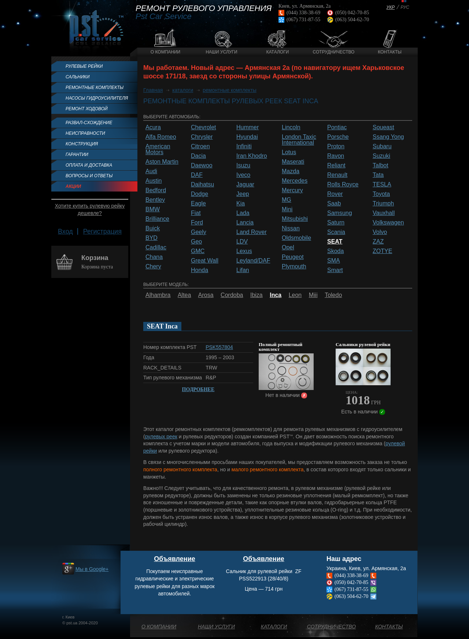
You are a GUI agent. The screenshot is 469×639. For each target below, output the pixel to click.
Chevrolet (203, 127)
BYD (151, 238)
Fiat (196, 213)
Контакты (390, 52)
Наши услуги (221, 52)
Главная (153, 90)
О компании (165, 52)
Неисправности (85, 133)
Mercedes (294, 181)
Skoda (335, 251)
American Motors (157, 149)
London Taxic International (299, 140)
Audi (151, 171)
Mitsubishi (295, 219)
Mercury (292, 190)
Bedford (155, 190)
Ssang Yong (388, 137)
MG (286, 200)
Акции (73, 186)
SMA (333, 261)
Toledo (333, 295)
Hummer (247, 127)
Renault (337, 175)
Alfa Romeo (160, 137)
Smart (335, 270)
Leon (295, 295)
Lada (243, 213)
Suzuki (381, 156)
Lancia (245, 223)
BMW (152, 209)
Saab (334, 204)
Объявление (174, 558)
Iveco (243, 175)
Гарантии (77, 154)
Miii (313, 295)
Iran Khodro (251, 156)
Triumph (383, 204)
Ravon (335, 156)
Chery (153, 267)
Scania (336, 232)
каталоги (182, 90)
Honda (199, 270)
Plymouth (294, 267)
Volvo (380, 232)
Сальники (77, 76)
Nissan (291, 228)
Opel (288, 247)
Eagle (198, 204)
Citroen (200, 146)
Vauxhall (384, 213)
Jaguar (245, 184)
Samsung (339, 213)
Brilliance (157, 219)
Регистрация (102, 231)
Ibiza (256, 295)
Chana (154, 257)
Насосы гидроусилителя (97, 98)
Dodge (199, 194)
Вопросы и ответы (89, 175)
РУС (404, 7)
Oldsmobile (296, 238)
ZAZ (378, 242)
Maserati (293, 162)
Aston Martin (161, 162)
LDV (242, 242)
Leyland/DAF (253, 261)
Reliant (336, 165)
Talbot (380, 165)
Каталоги (277, 52)
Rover (335, 194)
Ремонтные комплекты (94, 87)
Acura (153, 127)
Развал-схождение (89, 122)
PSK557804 (219, 347)
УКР (391, 7)
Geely (198, 232)
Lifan (242, 270)
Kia (240, 204)
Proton (335, 146)
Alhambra (157, 295)
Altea (184, 295)
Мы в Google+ (91, 569)
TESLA (382, 184)
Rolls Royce (342, 184)
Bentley (155, 200)
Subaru (382, 146)
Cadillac (155, 247)
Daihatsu (202, 184)
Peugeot (293, 257)
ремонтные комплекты (229, 90)
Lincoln (291, 127)
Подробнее (198, 389)
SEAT (334, 242)
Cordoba (232, 295)
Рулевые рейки (84, 66)
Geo (196, 242)
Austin (153, 181)
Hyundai (247, 137)
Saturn (335, 223)
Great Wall (204, 261)
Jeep (242, 194)
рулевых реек (161, 436)
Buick (152, 228)
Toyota (381, 194)
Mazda (290, 171)
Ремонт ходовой (87, 108)
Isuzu (243, 165)
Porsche (338, 137)
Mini (287, 209)
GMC (197, 251)
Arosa (206, 295)
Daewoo (202, 165)
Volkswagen (388, 223)
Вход (65, 231)
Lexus (244, 251)
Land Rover (251, 232)
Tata (378, 175)
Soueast (383, 127)
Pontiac (337, 127)
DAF (197, 175)
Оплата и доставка (89, 165)
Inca (275, 295)
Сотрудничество (334, 52)
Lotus (289, 152)
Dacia (198, 156)
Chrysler (202, 137)
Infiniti (244, 146)
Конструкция (82, 143)
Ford (197, 223)
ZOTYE (382, 251)
